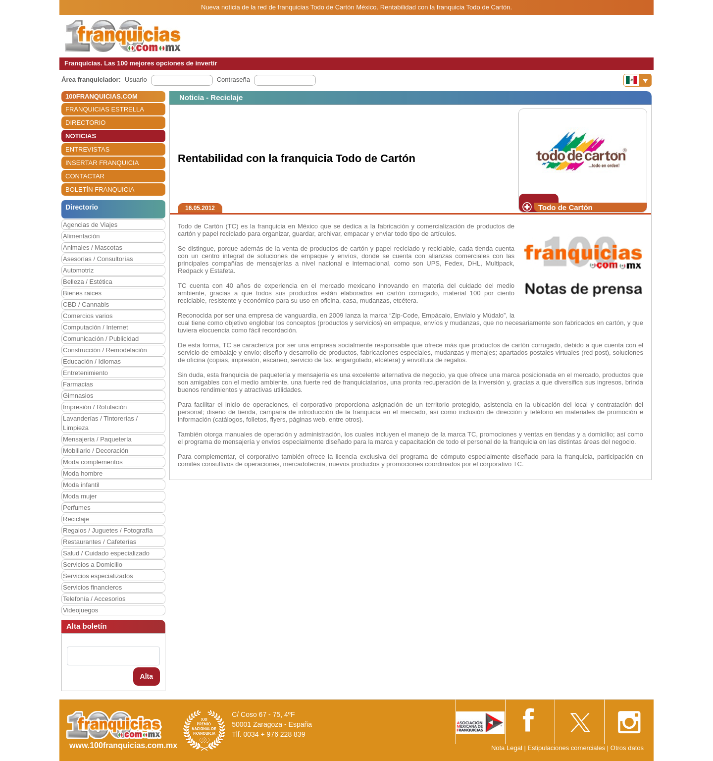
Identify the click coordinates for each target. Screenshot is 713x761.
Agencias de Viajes (90, 224)
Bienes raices (82, 293)
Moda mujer (80, 496)
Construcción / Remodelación (105, 350)
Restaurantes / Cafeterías (99, 541)
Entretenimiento (85, 373)
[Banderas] (637, 80)
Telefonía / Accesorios (94, 598)
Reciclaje (76, 519)
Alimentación (81, 236)
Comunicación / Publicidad (101, 338)
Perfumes (77, 507)
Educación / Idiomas (92, 361)
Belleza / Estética (87, 281)
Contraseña (233, 79)
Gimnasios (78, 395)
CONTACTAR (84, 176)
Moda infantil (81, 485)
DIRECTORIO (85, 122)
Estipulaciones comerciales (567, 748)
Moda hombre (82, 473)
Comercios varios (87, 316)
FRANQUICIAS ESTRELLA (104, 109)
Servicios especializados (98, 576)
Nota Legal (506, 748)
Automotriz (78, 270)
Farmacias (78, 384)
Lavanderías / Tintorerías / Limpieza (100, 423)
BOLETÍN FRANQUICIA (99, 189)
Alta (146, 676)
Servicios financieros (92, 587)
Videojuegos (80, 610)
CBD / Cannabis (86, 304)
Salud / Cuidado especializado (106, 553)
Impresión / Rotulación (95, 407)
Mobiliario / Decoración (95, 450)
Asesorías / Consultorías (98, 259)
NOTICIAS (80, 136)
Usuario (136, 79)
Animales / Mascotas (92, 247)
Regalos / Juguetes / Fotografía (108, 530)
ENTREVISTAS (87, 149)
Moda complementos (93, 462)
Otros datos (627, 748)
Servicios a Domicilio (92, 564)
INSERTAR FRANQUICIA (102, 162)
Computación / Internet (95, 327)
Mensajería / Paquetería (97, 439)
